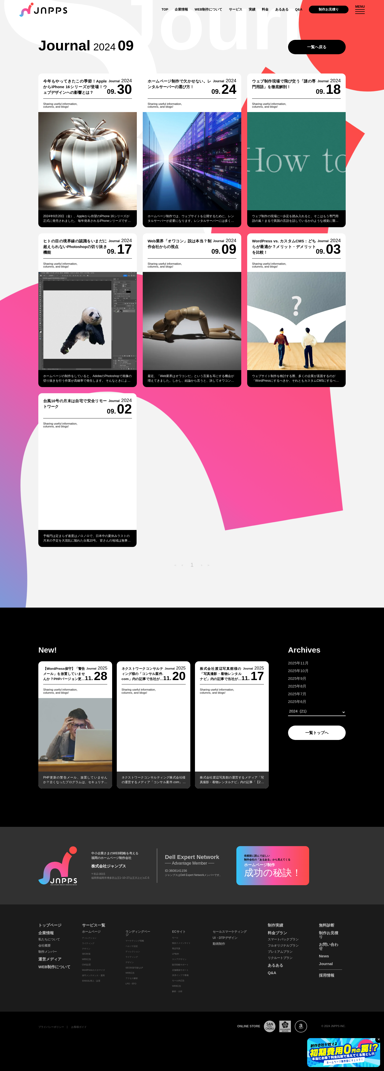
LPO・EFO (131, 983)
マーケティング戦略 (135, 940)
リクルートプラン (280, 958)
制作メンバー (47, 952)
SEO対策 (86, 954)
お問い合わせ (328, 946)
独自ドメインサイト (181, 943)
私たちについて (49, 939)
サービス (235, 9)
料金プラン (277, 933)
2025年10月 (290, 671)
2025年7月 (289, 694)
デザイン (86, 948)
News (324, 956)
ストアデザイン (179, 959)
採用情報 (326, 975)
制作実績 (275, 925)
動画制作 (219, 944)
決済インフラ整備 (180, 975)
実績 (252, 9)
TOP (165, 9)
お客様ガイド (79, 1027)
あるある (282, 9)
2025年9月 (289, 678)
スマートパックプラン (283, 939)
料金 (265, 9)
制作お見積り (329, 9)
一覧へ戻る (316, 47)
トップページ (49, 925)
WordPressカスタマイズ (93, 970)
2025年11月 (290, 663)
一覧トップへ (308, 732)
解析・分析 (177, 991)
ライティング (88, 943)
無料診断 (326, 925)
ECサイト (179, 931)
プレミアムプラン (280, 952)
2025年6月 (289, 701)
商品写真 (176, 948)
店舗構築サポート (180, 970)
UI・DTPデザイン (225, 938)
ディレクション (89, 938)
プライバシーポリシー (51, 1027)
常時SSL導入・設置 (91, 981)
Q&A (298, 9)
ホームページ (91, 931)
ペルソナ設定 (132, 946)
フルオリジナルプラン (283, 945)
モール (175, 937)
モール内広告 (178, 980)
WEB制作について (208, 9)
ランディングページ (138, 933)
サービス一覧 (93, 925)
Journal (326, 964)
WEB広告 (86, 959)
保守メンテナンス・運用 (93, 975)
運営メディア (49, 959)
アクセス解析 (132, 978)
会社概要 (44, 945)
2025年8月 (289, 686)
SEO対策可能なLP (134, 967)
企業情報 (181, 9)
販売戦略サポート (180, 964)
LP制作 (175, 954)
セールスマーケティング (230, 931)
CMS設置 (86, 964)
